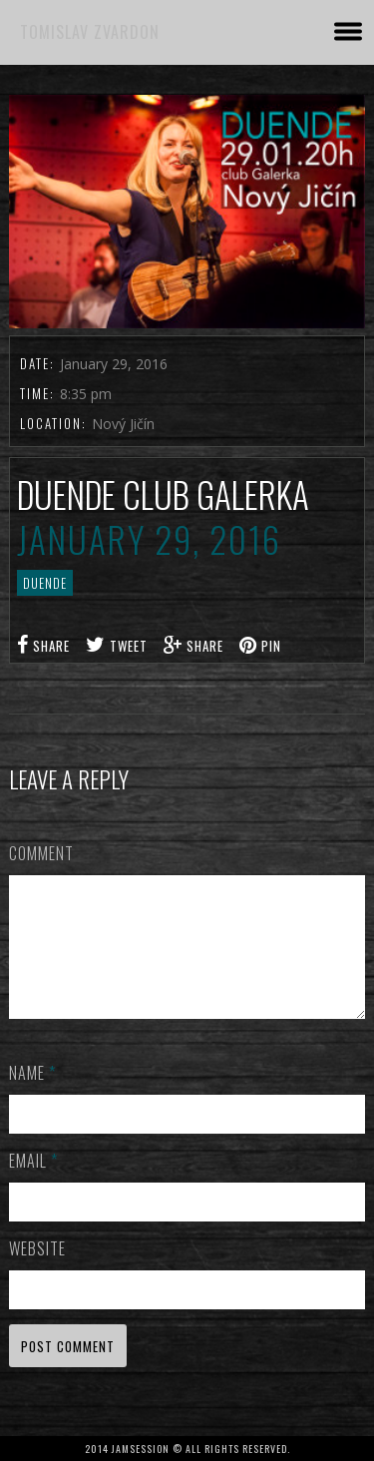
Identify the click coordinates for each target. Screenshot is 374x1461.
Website (37, 1272)
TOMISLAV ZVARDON (90, 32)
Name (32, 1097)
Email (33, 1185)
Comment (41, 853)
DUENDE (45, 583)
